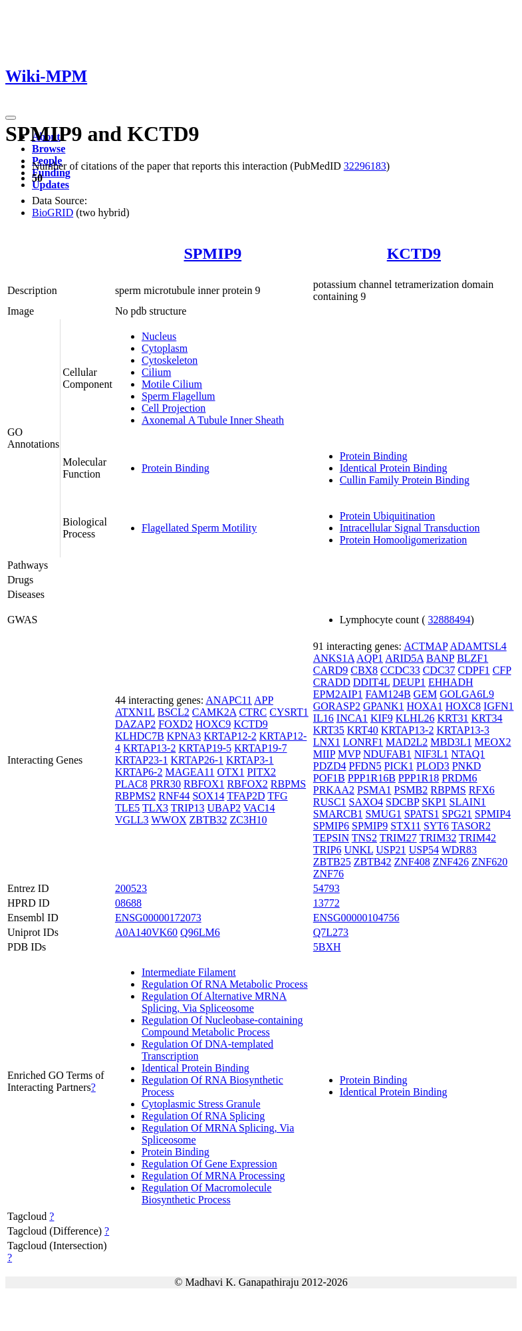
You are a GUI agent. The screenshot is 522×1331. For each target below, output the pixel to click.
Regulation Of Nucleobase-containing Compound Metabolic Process (222, 1026)
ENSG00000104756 (356, 917)
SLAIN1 (468, 802)
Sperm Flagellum (178, 396)
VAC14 (259, 807)
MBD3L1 (450, 742)
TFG (277, 796)
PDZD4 (329, 766)
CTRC (253, 712)
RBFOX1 (204, 784)
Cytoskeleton (169, 360)
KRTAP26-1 (196, 760)
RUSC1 (329, 802)
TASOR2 (471, 825)
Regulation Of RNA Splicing (203, 1115)
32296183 (365, 166)
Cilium (156, 372)
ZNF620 (489, 861)
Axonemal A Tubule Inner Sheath (213, 420)
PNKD (466, 766)
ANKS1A (333, 658)
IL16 (323, 718)
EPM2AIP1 (338, 694)
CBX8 (364, 670)
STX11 (405, 825)
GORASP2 (336, 706)
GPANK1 (383, 706)
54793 (326, 888)
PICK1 (398, 766)
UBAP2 (224, 807)
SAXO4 (366, 802)
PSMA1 (374, 790)
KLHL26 (415, 718)
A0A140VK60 (146, 932)
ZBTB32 (208, 819)
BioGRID (52, 212)
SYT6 (436, 825)
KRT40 (362, 730)
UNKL (358, 849)
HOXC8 (463, 706)
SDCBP (402, 802)
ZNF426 (451, 861)
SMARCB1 (338, 813)
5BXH (327, 947)
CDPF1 (474, 670)
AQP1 (369, 658)
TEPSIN (331, 837)
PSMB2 (411, 790)
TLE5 (127, 807)
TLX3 (155, 807)
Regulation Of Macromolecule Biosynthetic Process (207, 1193)
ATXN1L (135, 712)
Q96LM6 (200, 932)
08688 (128, 903)
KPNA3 (184, 736)
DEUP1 (409, 682)
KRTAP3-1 (250, 760)
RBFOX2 (247, 784)
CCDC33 (400, 670)
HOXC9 (213, 724)
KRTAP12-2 (230, 736)
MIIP (324, 754)
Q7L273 (330, 932)
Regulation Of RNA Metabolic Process (225, 984)
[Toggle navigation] (10, 118)
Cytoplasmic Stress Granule (201, 1103)
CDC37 (439, 670)
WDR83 (459, 849)
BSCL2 (174, 712)
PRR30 (165, 784)
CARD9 (330, 670)
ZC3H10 (248, 819)
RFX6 (482, 790)
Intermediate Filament (189, 972)
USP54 (424, 849)
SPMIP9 (212, 253)
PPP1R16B (372, 778)
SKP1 (434, 802)
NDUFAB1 (387, 754)
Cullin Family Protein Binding (404, 480)
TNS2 (364, 837)
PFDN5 (365, 766)
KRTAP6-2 (139, 772)
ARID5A (404, 658)
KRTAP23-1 (141, 760)
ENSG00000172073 (158, 917)
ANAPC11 (228, 700)
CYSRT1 (289, 712)
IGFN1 (498, 706)
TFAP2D (246, 796)
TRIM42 (477, 837)
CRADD (331, 682)
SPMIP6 (331, 825)
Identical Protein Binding (394, 468)
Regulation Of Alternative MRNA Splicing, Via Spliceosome (214, 1002)
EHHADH (450, 682)
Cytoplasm (165, 348)
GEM (426, 694)
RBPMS (288, 784)
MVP (349, 754)
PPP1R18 (418, 778)
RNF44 (174, 796)
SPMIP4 (493, 813)
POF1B (329, 778)
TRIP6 (327, 849)
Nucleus (159, 336)
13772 (326, 903)
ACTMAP (426, 646)
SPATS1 (422, 813)
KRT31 (452, 718)
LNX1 (326, 742)
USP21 (391, 849)
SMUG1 (383, 813)
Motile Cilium (172, 384)
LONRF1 (363, 742)
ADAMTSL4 (478, 646)
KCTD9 (414, 253)
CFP (502, 670)
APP (263, 700)
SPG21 (456, 813)
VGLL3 (132, 819)
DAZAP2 (135, 724)
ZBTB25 (332, 861)
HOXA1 (425, 706)
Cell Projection (173, 408)
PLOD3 (433, 766)
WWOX (168, 819)
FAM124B (387, 694)
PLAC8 (131, 784)
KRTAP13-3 (462, 730)
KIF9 (381, 718)
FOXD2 (175, 724)
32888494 (449, 619)
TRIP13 (188, 807)
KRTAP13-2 (149, 748)
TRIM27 (398, 837)
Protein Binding (175, 468)
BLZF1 (472, 658)
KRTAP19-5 (204, 748)
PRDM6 (459, 778)
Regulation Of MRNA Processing (213, 1175)
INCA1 (352, 718)
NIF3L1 (431, 754)
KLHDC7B (139, 736)
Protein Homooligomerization (403, 539)
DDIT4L (371, 682)
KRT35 (328, 730)
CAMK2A (214, 712)
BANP (440, 658)
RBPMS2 (135, 796)
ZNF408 (412, 861)
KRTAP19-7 (260, 748)
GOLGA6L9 (467, 694)
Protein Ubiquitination (388, 515)
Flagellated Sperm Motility (199, 527)
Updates (50, 184)
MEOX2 (492, 742)
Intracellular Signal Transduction (410, 527)
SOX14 (208, 796)
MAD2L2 (407, 742)
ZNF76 (328, 873)
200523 (131, 888)
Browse (48, 148)
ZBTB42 (373, 861)
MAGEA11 (189, 772)
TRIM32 (437, 837)
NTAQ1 (468, 754)
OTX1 (231, 772)
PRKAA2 (333, 790)
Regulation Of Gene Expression (209, 1163)
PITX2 (261, 772)
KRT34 (486, 718)
